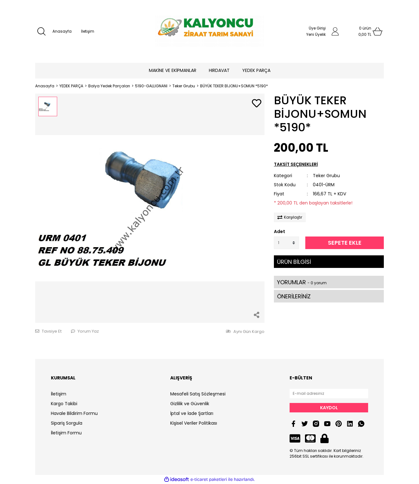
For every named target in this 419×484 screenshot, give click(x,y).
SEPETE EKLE (345, 243)
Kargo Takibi (64, 403)
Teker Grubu (326, 175)
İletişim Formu (66, 433)
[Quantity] (286, 243)
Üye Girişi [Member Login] (317, 28)
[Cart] (365, 31)
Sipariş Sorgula (66, 423)
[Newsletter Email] (329, 393)
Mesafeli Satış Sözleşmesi (198, 394)
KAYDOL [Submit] (329, 408)
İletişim (87, 31)
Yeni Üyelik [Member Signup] (316, 34)
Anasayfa (62, 31)
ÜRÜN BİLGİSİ (294, 262)
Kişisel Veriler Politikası (193, 423)
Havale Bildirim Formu (74, 413)
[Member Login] (335, 31)
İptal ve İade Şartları (191, 413)
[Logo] (209, 31)
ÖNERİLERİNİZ (294, 296)
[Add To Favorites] (256, 104)
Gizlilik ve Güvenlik (189, 403)
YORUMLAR (302, 282)
